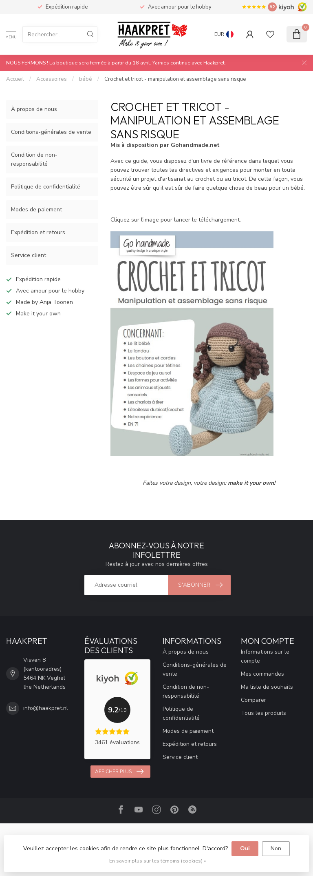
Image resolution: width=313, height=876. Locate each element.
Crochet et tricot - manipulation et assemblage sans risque (175, 79)
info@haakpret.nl (45, 708)
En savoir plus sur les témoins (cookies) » (157, 860)
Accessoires (51, 79)
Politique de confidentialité (45, 187)
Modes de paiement (36, 209)
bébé (85, 79)
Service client (28, 255)
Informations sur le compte (265, 656)
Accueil (15, 79)
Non (276, 848)
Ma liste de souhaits (267, 687)
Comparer (253, 700)
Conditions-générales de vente (51, 132)
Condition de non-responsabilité (34, 159)
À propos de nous (34, 109)
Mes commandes (262, 674)
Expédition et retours (38, 232)
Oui (245, 848)
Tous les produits (263, 713)
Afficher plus (119, 771)
